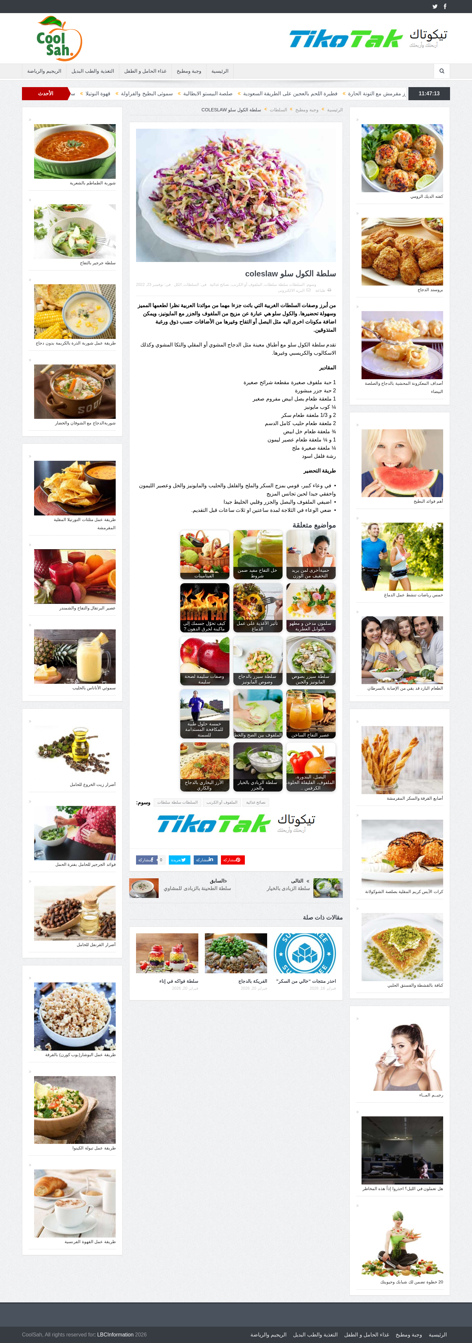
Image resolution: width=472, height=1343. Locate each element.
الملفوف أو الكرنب (246, 284)
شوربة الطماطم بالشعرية (93, 182)
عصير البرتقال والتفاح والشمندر (87, 608)
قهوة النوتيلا (78, 93)
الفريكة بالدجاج (252, 981)
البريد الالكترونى (294, 290)
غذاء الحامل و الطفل (145, 71)
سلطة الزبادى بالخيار (288, 888)
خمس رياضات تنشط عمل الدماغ (413, 594)
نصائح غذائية (219, 284)
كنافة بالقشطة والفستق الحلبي (415, 985)
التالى (300, 881)
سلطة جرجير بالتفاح (98, 262)
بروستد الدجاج (430, 289)
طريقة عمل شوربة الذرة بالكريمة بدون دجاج (76, 343)
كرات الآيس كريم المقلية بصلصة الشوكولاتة (404, 891)
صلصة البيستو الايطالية (188, 93)
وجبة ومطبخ (189, 71)
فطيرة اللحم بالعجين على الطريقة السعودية (271, 93)
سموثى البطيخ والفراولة (127, 93)
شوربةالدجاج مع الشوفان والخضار (85, 422)
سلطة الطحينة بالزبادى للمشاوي (197, 888)
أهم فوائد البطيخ (428, 501)
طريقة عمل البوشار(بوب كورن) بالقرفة (80, 1054)
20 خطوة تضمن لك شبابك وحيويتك (411, 1281)
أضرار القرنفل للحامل (96, 944)
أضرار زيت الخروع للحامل (93, 784)
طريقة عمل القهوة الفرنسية (90, 1241)
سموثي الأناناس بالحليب (94, 687)
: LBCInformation (114, 1334)
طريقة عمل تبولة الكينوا (94, 1148)
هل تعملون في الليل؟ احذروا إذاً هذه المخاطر (403, 1188)
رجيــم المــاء (431, 1094)
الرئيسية (219, 71)
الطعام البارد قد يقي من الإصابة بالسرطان (405, 688)
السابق (218, 881)
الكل (178, 284)
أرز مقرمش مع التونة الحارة (359, 93)
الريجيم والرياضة (44, 71)
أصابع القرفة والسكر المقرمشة (415, 798)
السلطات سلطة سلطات (284, 284)
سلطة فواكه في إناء (178, 981)
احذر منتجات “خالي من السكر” (306, 981)
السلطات (191, 284)
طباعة (323, 290)
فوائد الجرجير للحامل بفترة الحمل (85, 864)
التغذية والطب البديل (92, 71)
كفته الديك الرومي (426, 196)
